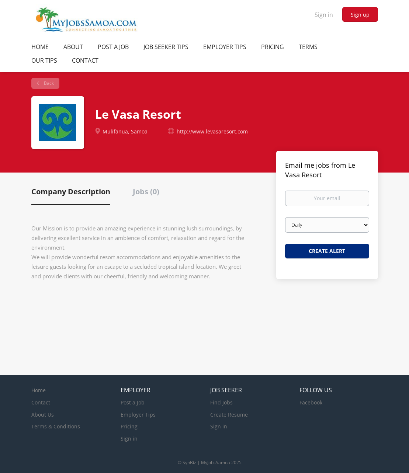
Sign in (324, 15)
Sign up (360, 14)
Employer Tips (138, 414)
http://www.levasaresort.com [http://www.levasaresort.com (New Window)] (212, 131)
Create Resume (229, 414)
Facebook (310, 402)
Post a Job (133, 402)
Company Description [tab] (70, 191)
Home (38, 390)
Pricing (129, 426)
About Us (42, 414)
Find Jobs (221, 402)
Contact (40, 402)
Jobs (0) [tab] (146, 191)
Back (48, 83)
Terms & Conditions (55, 426)
